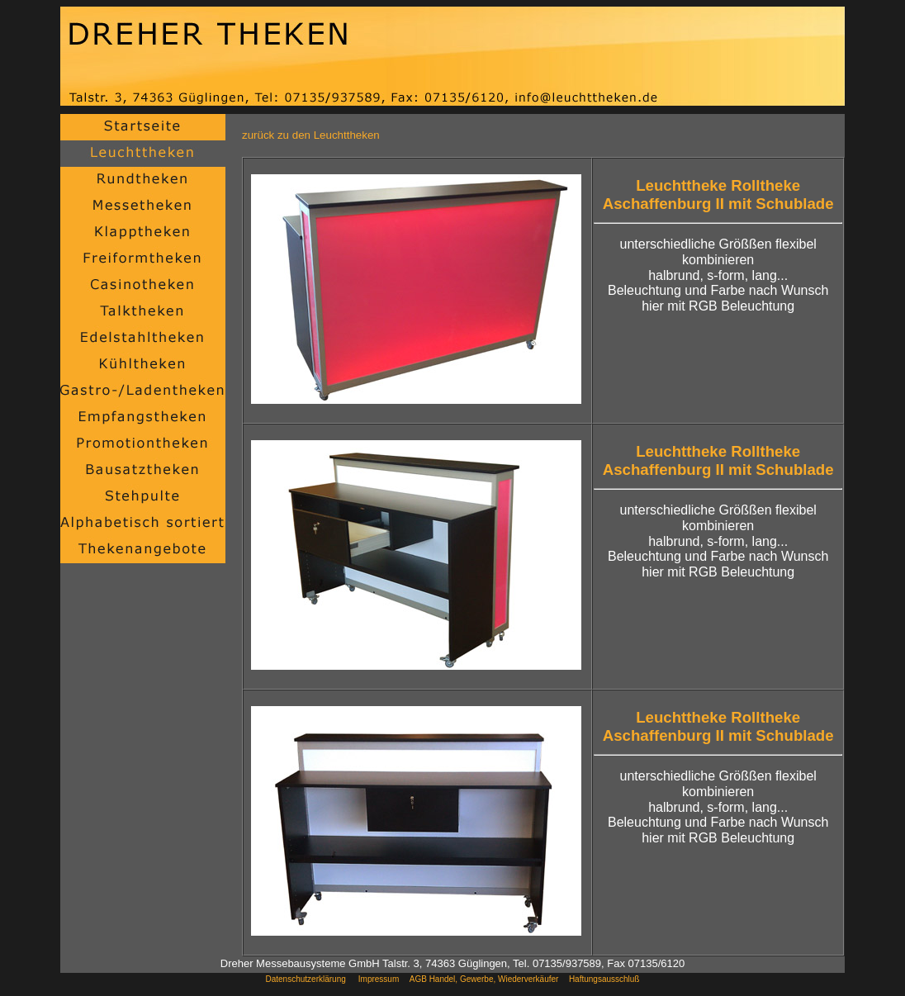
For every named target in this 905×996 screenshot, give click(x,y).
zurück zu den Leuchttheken (311, 135)
